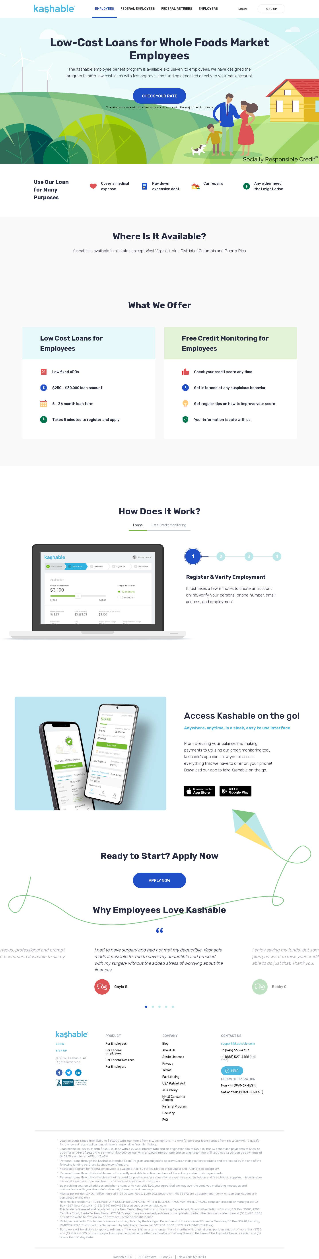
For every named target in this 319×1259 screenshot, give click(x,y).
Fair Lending (170, 1077)
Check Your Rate (159, 96)
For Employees (116, 1044)
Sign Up (271, 9)
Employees (104, 9)
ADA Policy (170, 1090)
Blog (165, 1044)
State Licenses (173, 1057)
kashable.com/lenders (112, 1164)
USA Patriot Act (173, 1083)
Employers (208, 9)
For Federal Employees (114, 1051)
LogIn (242, 8)
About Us (168, 1050)
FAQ (165, 1120)
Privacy (167, 1063)
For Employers (116, 1067)
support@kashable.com (238, 1044)
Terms (166, 1070)
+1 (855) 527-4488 (235, 1057)
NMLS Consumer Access (173, 1098)
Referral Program (174, 1106)
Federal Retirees (176, 9)
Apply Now (159, 880)
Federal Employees (138, 9)
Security (168, 1113)
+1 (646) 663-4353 (235, 1050)
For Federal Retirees (120, 1060)
